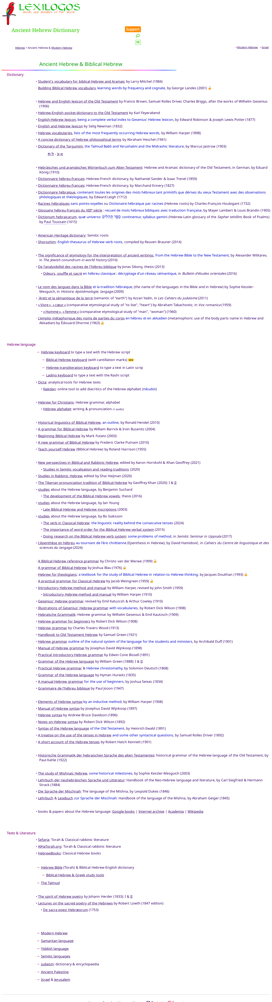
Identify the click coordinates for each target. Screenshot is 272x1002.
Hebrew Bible (51, 848)
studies (44, 470)
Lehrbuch (45, 779)
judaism (47, 945)
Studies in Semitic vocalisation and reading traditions (86, 450)
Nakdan (49, 370)
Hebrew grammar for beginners (64, 602)
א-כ (60, 134)
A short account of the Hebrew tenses (69, 722)
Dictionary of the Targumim (60, 127)
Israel (265, 28)
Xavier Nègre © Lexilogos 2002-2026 (136, 991)
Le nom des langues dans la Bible (65, 267)
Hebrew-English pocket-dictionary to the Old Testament (83, 94)
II (175, 463)
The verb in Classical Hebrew (66, 504)
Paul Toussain (55, 203)
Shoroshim (47, 223)
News (122, 983)
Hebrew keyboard (55, 333)
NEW (131, 341)
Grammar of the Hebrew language (66, 642)
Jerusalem (62, 960)
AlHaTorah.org (49, 827)
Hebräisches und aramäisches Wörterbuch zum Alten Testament (90, 148)
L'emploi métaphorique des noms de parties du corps (81, 299)
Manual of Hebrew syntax (58, 689)
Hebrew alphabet (57, 390)
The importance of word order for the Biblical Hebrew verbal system (98, 510)
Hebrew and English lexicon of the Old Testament (78, 82)
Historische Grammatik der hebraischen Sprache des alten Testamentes (96, 736)
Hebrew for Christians (56, 383)
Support (261, 4)
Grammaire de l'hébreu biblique (64, 669)
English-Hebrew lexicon (57, 100)
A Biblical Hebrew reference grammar (68, 542)
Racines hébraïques (53, 184)
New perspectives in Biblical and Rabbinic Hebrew (78, 443)
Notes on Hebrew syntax (58, 702)
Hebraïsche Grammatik (56, 595)
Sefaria (43, 820)
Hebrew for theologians (57, 555)
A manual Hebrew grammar (60, 662)
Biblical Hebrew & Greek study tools (75, 856)
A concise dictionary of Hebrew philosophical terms (79, 120)
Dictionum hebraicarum (57, 198)
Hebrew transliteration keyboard (72, 348)
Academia (176, 792)
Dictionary (15, 55)
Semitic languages (55, 937)
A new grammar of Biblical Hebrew (66, 423)
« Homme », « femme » (61, 292)
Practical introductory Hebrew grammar (70, 635)
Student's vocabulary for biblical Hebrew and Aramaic (81, 62)
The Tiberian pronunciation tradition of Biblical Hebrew (82, 463)
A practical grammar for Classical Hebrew (71, 562)
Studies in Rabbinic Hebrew (60, 457)
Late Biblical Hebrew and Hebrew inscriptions (79, 490)
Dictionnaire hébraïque (56, 173)
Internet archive (151, 792)
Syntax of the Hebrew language (63, 709)
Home (92, 983)
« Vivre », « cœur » (52, 285)
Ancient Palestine (55, 952)
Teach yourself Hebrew (56, 430)
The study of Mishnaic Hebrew (62, 754)
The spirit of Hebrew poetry (60, 877)
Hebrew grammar (52, 609)
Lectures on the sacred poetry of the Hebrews (75, 884)
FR (266, 18)
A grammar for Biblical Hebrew (63, 410)
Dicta (42, 363)
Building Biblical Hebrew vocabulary (66, 69)
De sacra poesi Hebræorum (65, 891)
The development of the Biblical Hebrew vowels (81, 477)
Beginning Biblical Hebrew (59, 416)
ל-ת (51, 134)
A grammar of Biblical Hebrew (62, 548)
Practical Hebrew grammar (60, 649)
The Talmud (50, 863)
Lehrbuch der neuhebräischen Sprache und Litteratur (81, 761)
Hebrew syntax (50, 696)
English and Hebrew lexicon (60, 107)
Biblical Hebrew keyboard (66, 341)
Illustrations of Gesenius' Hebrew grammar (73, 589)
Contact (154, 983)
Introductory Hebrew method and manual (72, 568)
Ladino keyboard (59, 356)
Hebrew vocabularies (55, 113)
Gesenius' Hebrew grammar (61, 582)
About (136, 983)
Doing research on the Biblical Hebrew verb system (84, 517)
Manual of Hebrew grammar (61, 629)
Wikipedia (195, 792)
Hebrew (20, 29)
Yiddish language (55, 929)
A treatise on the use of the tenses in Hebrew (74, 716)
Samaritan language (57, 922)
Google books (123, 792)
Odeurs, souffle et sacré (62, 254)
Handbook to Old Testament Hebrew (68, 615)
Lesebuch (65, 779)
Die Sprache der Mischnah (59, 772)
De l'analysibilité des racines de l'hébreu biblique (77, 247)
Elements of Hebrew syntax (60, 682)
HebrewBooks (49, 834)
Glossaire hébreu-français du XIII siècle (70, 191)
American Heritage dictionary (61, 216)
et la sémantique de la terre (65, 279)
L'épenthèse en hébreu (56, 524)
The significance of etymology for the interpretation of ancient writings (95, 236)
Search (108, 983)
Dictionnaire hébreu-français (61, 159)
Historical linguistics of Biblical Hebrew (69, 403)
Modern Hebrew (61, 29)
